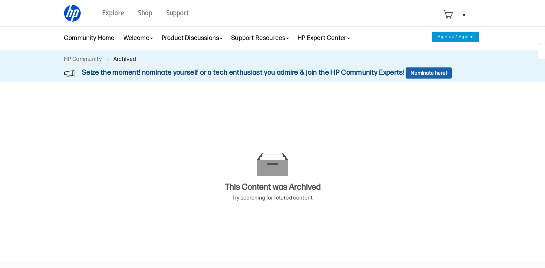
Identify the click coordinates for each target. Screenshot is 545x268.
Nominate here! (428, 73)
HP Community (83, 59)
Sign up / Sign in (455, 37)
